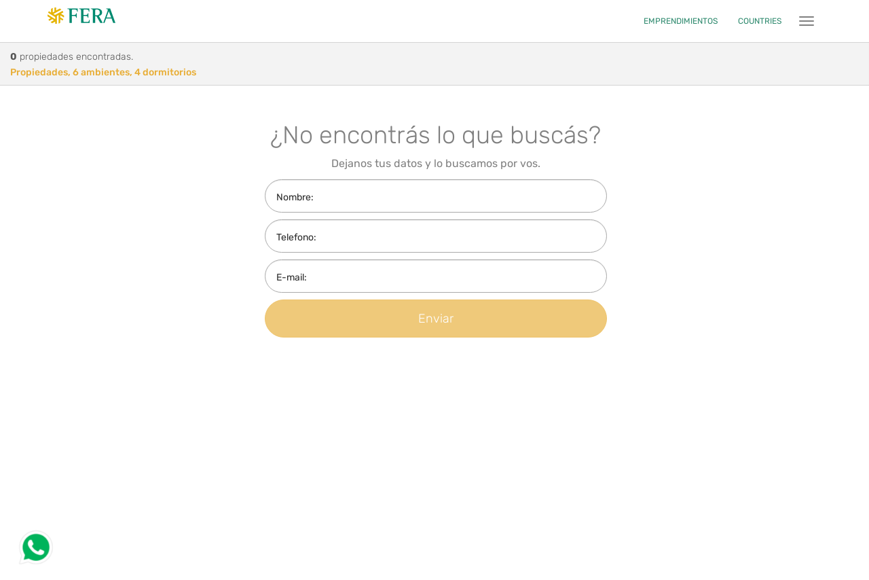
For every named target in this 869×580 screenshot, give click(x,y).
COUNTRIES (759, 21)
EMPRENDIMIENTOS (681, 21)
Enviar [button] (436, 318)
